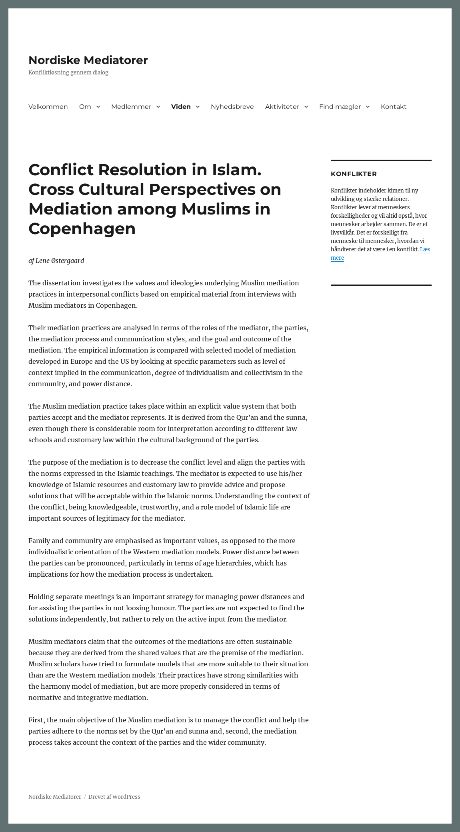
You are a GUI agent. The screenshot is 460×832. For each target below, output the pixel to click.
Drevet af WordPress (114, 797)
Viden (181, 106)
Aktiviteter (282, 106)
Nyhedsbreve (232, 106)
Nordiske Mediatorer (88, 60)
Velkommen (48, 106)
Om (85, 106)
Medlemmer (131, 106)
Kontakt (394, 106)
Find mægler (340, 106)
